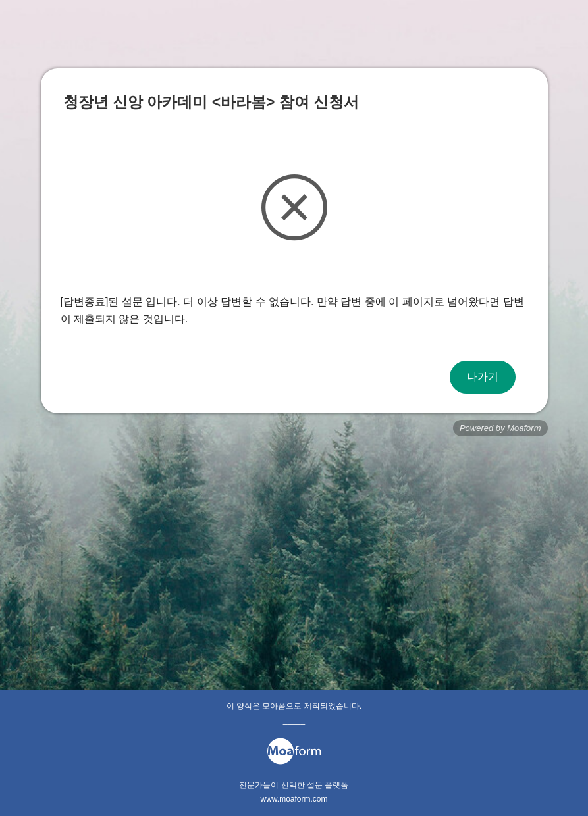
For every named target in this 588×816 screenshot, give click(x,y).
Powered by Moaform (500, 428)
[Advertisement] (294, 541)
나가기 (482, 376)
